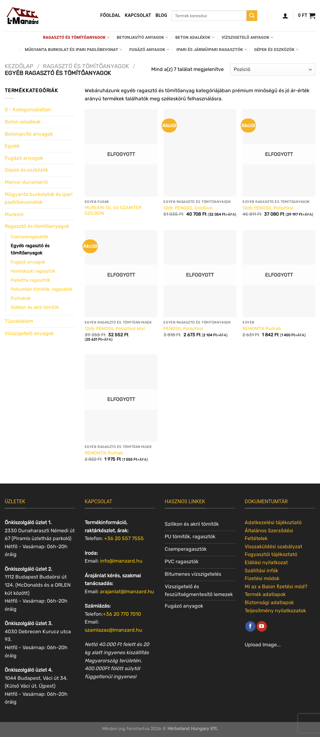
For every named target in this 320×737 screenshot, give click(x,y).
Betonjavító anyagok (142, 37)
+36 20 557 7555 (124, 538)
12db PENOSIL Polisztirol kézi (115, 328)
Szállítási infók (261, 571)
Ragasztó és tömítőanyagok (76, 37)
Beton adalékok (195, 37)
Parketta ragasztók (30, 280)
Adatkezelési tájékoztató (273, 522)
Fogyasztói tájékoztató (271, 554)
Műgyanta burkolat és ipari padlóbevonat (73, 50)
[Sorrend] (272, 69)
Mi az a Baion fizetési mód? (276, 586)
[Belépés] (285, 16)
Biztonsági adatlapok (269, 602)
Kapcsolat (138, 15)
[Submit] (252, 15)
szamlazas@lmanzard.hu (113, 630)
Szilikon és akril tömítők (35, 307)
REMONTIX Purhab (261, 328)
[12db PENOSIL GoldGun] (199, 152)
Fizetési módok (262, 578)
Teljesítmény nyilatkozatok (275, 611)
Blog (161, 15)
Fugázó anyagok (149, 50)
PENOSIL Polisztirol (183, 328)
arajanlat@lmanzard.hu (127, 591)
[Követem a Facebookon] (250, 626)
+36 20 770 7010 (122, 614)
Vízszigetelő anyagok (247, 37)
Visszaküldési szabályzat (273, 546)
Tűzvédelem (19, 321)
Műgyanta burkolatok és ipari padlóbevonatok (38, 198)
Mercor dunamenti (26, 182)
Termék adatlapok (265, 594)
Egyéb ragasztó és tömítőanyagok (30, 249)
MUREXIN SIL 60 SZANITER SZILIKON (113, 210)
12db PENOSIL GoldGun (188, 208)
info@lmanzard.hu (121, 561)
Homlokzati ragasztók (33, 271)
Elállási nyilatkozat (266, 562)
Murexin (14, 214)
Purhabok (21, 298)
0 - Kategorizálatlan (28, 110)
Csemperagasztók (29, 236)
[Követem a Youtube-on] (262, 626)
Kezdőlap (19, 66)
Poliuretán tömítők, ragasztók (41, 289)
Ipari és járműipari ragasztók (212, 50)
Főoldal (110, 15)
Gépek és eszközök (276, 50)
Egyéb (12, 146)
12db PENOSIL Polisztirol (267, 208)
